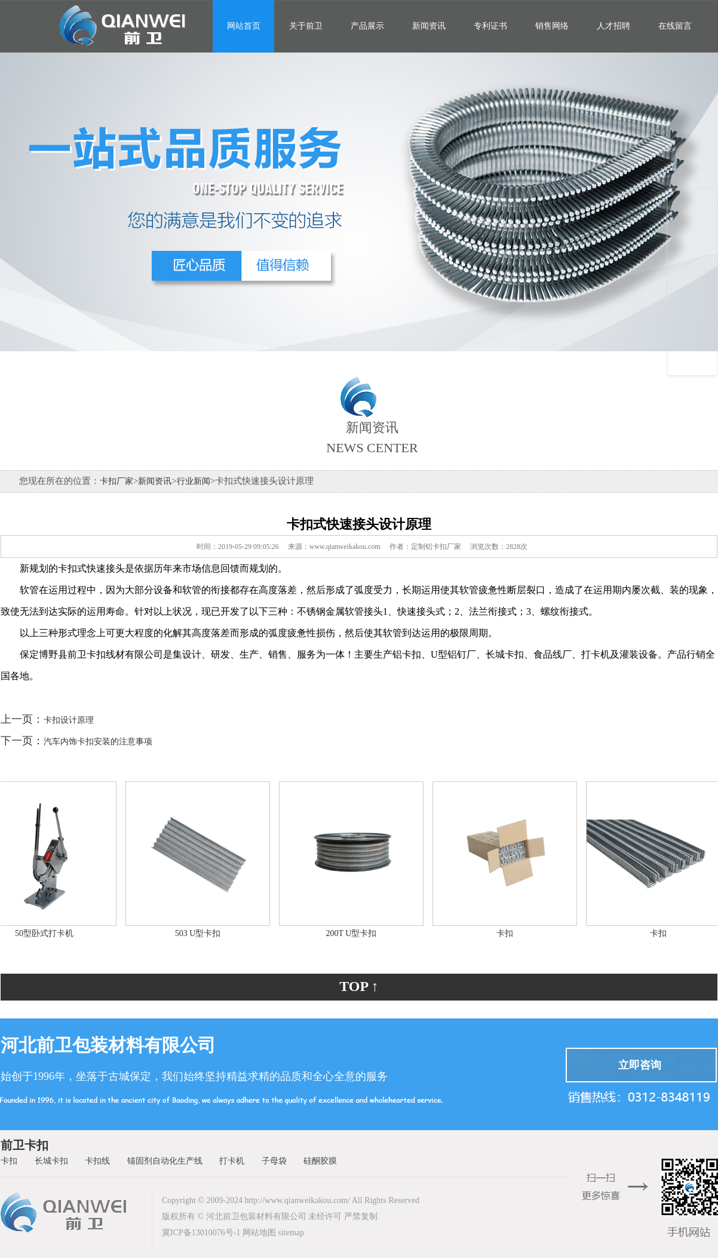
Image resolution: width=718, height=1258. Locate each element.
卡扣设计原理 (69, 720)
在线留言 (675, 26)
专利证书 (490, 26)
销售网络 (552, 26)
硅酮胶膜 (320, 1160)
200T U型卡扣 (354, 933)
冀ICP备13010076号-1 (201, 1232)
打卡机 (231, 1160)
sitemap (291, 1232)
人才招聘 (613, 26)
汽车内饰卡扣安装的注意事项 (98, 741)
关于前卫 (306, 26)
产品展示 (367, 26)
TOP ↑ (359, 986)
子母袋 (274, 1160)
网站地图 (259, 1232)
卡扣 (507, 933)
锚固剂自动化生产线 (164, 1160)
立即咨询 (639, 1065)
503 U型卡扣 (201, 933)
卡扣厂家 (116, 481)
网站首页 (243, 26)
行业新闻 (193, 481)
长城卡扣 (51, 1160)
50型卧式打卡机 (47, 933)
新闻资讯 (429, 26)
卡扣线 (97, 1160)
